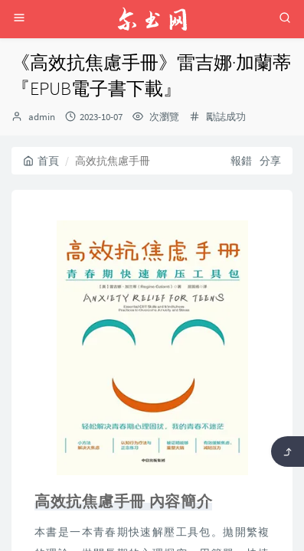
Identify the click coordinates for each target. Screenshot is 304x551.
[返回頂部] (287, 451)
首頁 (41, 161)
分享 (270, 161)
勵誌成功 (226, 116)
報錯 (241, 161)
